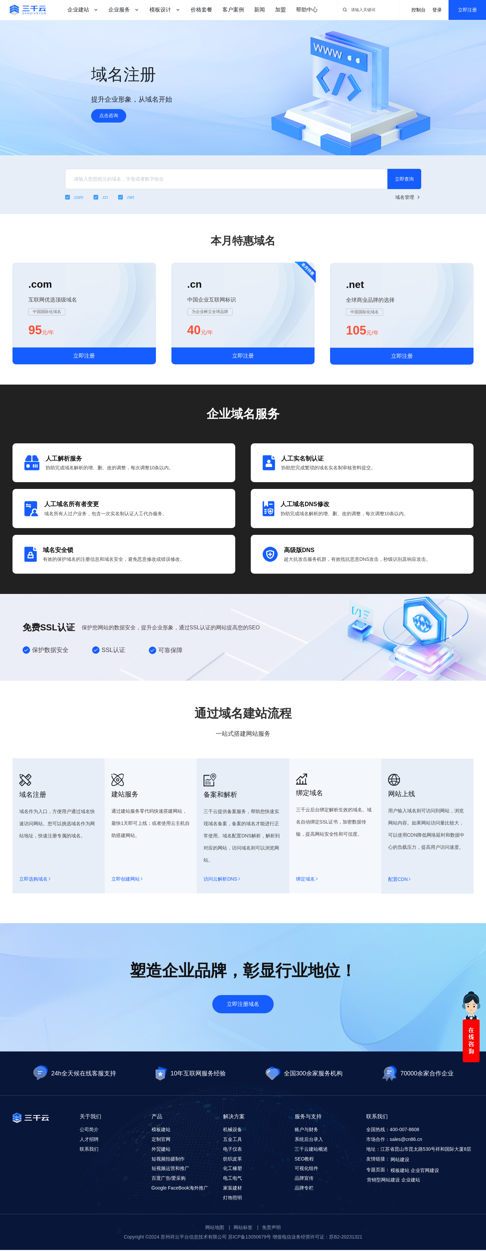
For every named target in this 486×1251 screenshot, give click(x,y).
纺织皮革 (232, 1160)
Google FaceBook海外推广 (180, 1189)
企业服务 (119, 9)
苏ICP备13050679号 (249, 1238)
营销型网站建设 (383, 1181)
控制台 (418, 9)
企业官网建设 (425, 1171)
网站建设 (399, 1160)
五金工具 (232, 1140)
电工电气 (232, 1179)
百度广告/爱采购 (169, 1179)
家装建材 (232, 1189)
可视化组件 (306, 1169)
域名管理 (408, 197)
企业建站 (78, 9)
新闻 (259, 9)
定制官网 (161, 1140)
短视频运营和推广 (170, 1169)
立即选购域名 (34, 909)
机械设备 (232, 1130)
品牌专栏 (304, 1189)
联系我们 (89, 1150)
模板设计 (160, 9)
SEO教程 (304, 1160)
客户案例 (233, 9)
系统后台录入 (309, 1140)
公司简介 (89, 1130)
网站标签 (243, 1228)
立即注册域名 (243, 1005)
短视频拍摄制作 (168, 1160)
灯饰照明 (232, 1199)
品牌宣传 (304, 1179)
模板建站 (161, 1130)
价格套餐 (201, 9)
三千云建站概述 (311, 1150)
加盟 (280, 9)
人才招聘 (89, 1140)
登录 (437, 9)
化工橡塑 (232, 1169)
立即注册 (467, 9)
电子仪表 (232, 1150)
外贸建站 (161, 1150)
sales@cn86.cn (406, 1140)
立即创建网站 (126, 912)
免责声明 (271, 1228)
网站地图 (214, 1228)
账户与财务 (306, 1130)
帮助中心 (307, 9)
